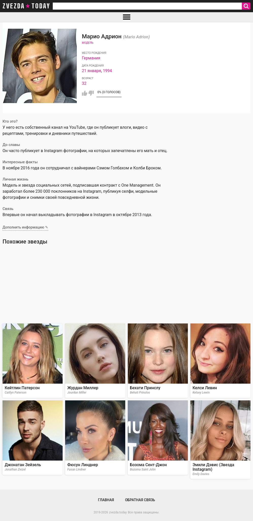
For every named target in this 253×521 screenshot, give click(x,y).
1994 (107, 70)
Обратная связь (140, 500)
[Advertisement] (126, 284)
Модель (88, 42)
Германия (91, 58)
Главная (106, 500)
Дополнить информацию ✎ (25, 227)
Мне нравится (84, 93)
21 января (91, 70)
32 (84, 83)
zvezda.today (118, 512)
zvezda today (26, 6)
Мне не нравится (91, 93)
